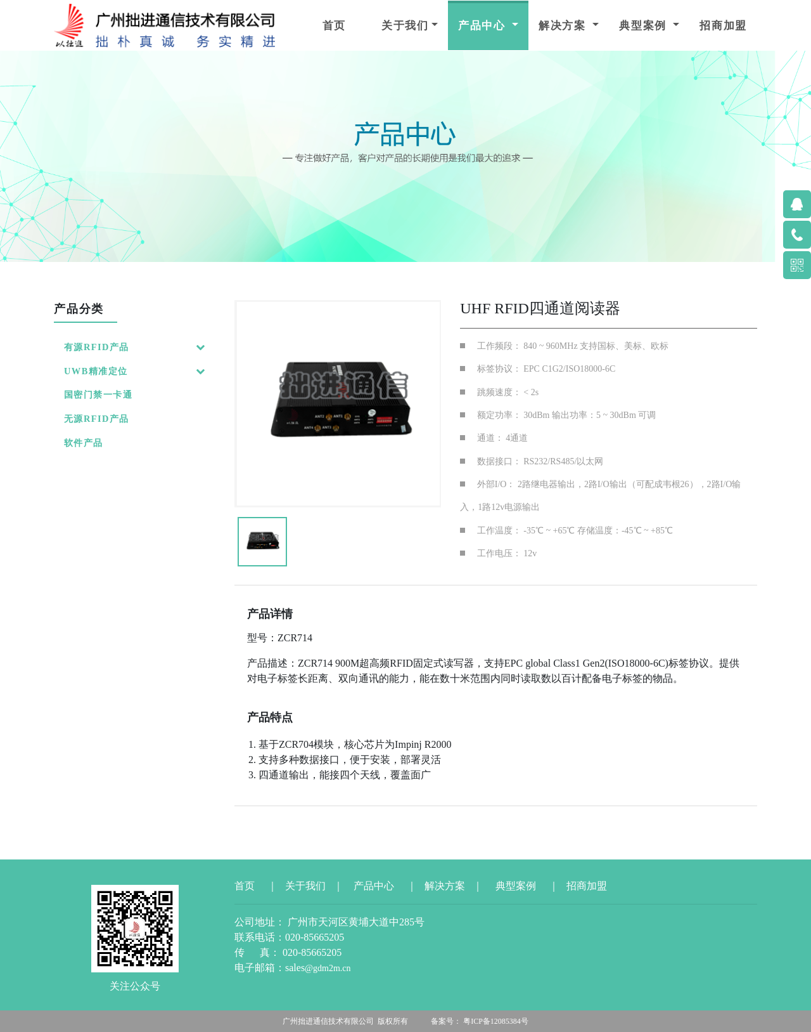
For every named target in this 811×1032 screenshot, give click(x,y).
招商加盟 (723, 26)
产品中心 (483, 26)
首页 (334, 26)
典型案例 (644, 26)
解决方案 (564, 26)
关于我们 (405, 26)
